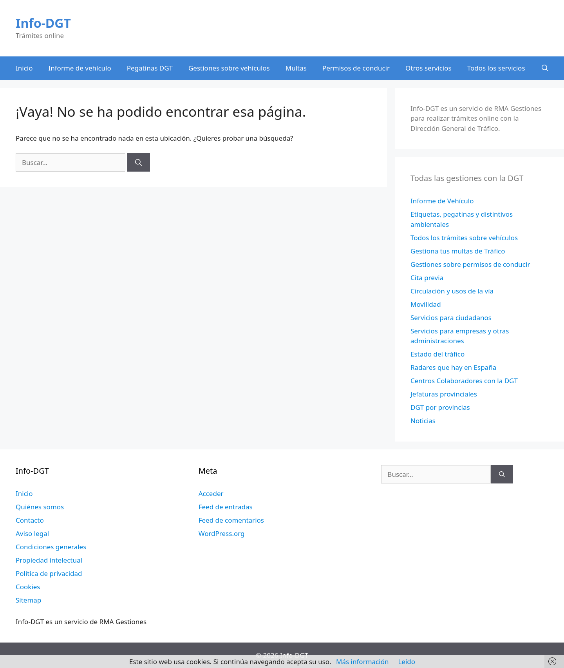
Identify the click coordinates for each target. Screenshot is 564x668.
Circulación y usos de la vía (452, 290)
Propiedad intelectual (49, 560)
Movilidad (425, 304)
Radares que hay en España (453, 367)
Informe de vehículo (80, 67)
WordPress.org (222, 533)
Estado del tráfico (437, 353)
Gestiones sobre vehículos (229, 67)
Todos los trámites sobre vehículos (464, 237)
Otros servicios (428, 67)
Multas (296, 67)
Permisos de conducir (356, 67)
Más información (362, 661)
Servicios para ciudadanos (451, 317)
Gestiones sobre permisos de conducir (470, 264)
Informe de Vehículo (442, 200)
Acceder (211, 493)
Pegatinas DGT (150, 67)
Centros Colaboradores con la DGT (464, 380)
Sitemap (28, 600)
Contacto (30, 520)
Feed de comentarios (231, 520)
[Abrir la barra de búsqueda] (545, 68)
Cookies (28, 586)
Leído (406, 661)
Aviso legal (32, 533)
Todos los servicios (496, 67)
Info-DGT (43, 22)
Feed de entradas (226, 506)
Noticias (423, 420)
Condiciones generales (51, 546)
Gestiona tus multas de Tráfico (457, 250)
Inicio (24, 67)
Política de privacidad (49, 573)
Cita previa (426, 277)
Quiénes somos (40, 506)
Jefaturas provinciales (443, 393)
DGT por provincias (440, 407)
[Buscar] (138, 162)
